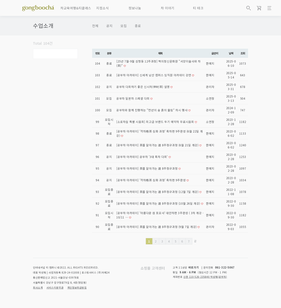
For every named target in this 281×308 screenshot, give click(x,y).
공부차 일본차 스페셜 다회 (133, 98)
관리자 (210, 87)
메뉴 (269, 8)
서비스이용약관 (54, 287)
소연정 (210, 98)
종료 (138, 25)
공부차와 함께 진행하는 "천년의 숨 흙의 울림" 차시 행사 (152, 110)
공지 (109, 25)
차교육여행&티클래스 (75, 8)
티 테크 (198, 8)
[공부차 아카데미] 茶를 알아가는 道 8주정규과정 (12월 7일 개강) (157, 192)
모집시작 (109, 121)
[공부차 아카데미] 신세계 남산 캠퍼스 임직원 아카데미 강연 (154, 75)
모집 (123, 25)
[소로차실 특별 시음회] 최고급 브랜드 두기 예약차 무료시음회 (155, 122)
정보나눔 (134, 8)
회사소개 (38, 287)
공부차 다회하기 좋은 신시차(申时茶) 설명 (143, 87)
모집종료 (109, 191)
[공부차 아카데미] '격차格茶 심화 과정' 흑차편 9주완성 (151, 180)
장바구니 (259, 8)
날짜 (231, 53)
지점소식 (102, 8)
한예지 (210, 63)
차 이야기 (167, 8)
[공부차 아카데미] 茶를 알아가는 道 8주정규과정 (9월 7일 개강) (156, 227)
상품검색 (248, 8)
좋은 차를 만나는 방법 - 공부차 (38, 7)
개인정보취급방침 (77, 287)
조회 (242, 53)
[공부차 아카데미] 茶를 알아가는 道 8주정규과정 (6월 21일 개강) (157, 145)
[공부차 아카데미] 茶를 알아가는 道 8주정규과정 (147, 168)
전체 (95, 25)
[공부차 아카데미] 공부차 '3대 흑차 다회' (142, 157)
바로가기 (193, 267)
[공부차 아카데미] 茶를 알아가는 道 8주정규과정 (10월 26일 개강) (158, 203)
